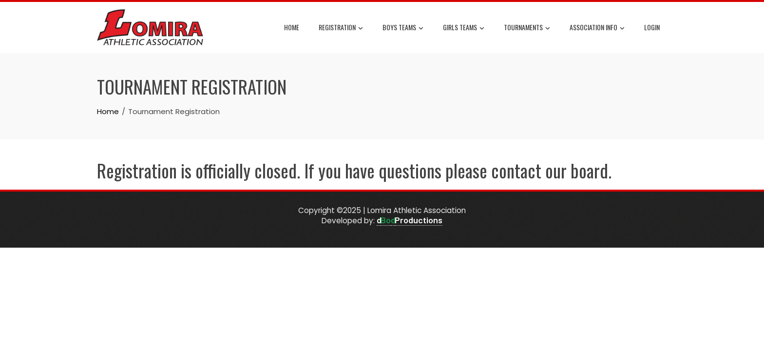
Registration (341, 28)
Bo (386, 219)
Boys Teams (402, 28)
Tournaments (527, 28)
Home (291, 27)
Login (652, 27)
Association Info (597, 28)
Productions (418, 219)
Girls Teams (463, 28)
